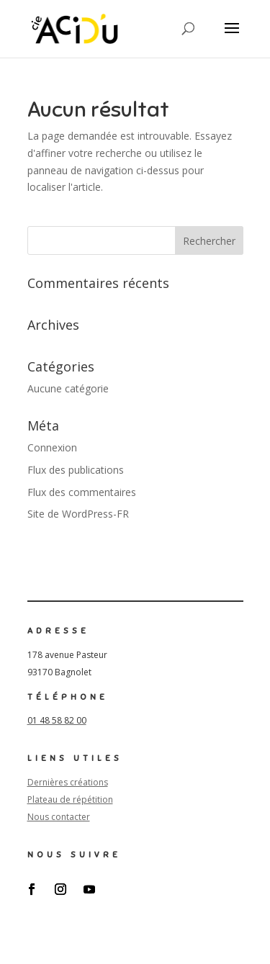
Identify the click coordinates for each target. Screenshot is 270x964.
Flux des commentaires (81, 492)
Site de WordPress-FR (78, 514)
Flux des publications (75, 470)
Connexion (52, 447)
